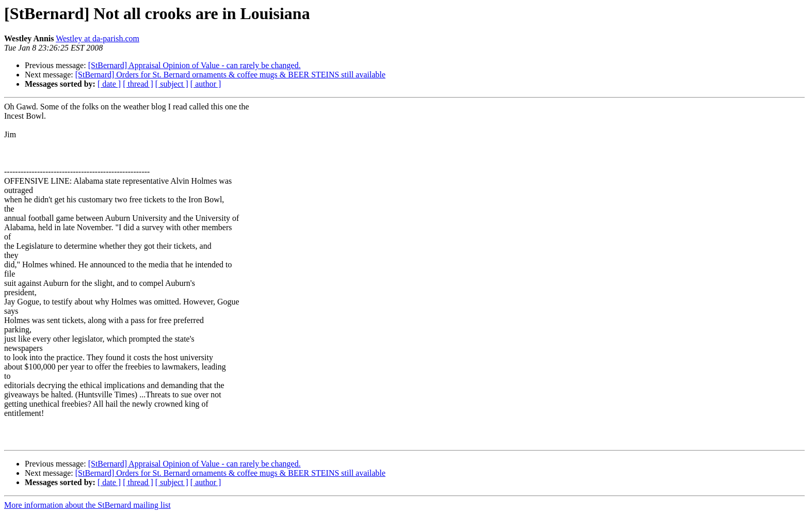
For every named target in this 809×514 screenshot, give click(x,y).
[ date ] (109, 83)
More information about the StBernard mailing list (87, 505)
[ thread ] (138, 83)
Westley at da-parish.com (97, 38)
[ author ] (205, 83)
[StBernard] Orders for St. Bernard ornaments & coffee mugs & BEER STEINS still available (230, 74)
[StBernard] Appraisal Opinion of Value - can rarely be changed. (194, 65)
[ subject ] (171, 83)
